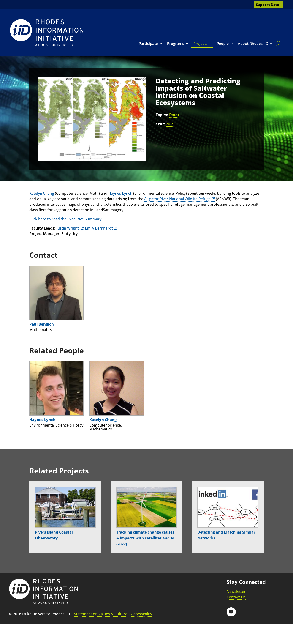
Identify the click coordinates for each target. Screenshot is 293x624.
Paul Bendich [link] (41, 324)
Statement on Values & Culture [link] (100, 613)
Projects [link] (200, 43)
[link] (46, 32)
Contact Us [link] (236, 596)
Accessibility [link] (141, 613)
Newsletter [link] (236, 591)
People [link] (223, 43)
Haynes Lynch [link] (120, 193)
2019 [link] (170, 123)
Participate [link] (148, 43)
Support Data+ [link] (268, 4)
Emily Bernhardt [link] (98, 228)
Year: (160, 123)
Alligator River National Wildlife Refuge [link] (177, 198)
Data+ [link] (174, 114)
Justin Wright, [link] (68, 228)
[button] (231, 611)
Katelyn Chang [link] (41, 193)
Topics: (162, 114)
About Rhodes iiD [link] (253, 43)
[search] (277, 43)
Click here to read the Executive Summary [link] (65, 219)
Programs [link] (175, 43)
